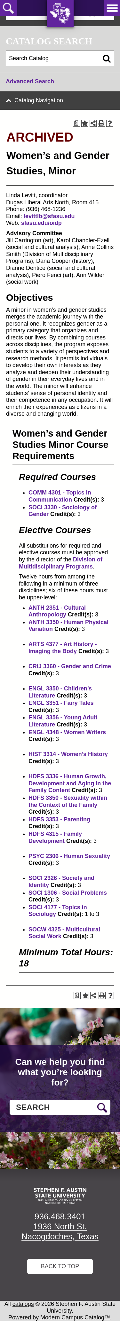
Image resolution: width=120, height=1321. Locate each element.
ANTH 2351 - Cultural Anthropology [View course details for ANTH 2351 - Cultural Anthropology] (57, 611)
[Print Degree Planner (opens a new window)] (76, 123)
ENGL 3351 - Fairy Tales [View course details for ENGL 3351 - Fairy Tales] (60, 703)
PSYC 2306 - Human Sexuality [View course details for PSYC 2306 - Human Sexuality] (69, 856)
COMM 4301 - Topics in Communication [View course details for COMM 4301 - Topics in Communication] (59, 496)
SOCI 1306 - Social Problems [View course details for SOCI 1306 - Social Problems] (67, 893)
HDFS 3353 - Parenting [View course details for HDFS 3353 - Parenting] (59, 819)
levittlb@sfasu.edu (49, 216)
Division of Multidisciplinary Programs (60, 563)
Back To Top (60, 1266)
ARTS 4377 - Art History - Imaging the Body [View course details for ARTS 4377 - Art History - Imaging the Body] (62, 647)
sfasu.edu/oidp (41, 223)
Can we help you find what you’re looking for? (60, 1072)
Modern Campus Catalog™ (75, 1317)
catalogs (23, 1304)
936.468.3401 (60, 1216)
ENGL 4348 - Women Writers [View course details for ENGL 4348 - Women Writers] (67, 732)
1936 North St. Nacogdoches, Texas (60, 1231)
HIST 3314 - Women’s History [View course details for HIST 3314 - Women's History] (68, 754)
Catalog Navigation (38, 100)
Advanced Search (30, 81)
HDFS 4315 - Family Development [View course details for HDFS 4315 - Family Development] (55, 837)
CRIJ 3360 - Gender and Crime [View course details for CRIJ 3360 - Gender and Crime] (69, 666)
